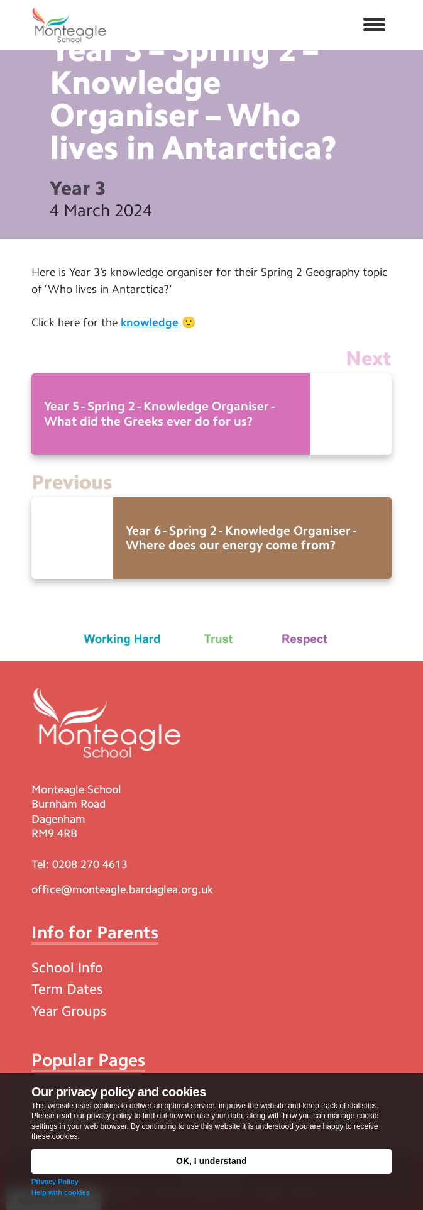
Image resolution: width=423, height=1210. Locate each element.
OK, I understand (211, 1161)
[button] (374, 25)
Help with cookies (60, 1192)
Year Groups (68, 1011)
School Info (67, 968)
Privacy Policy (55, 1181)
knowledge (150, 322)
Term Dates (66, 989)
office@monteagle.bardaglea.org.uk (122, 889)
